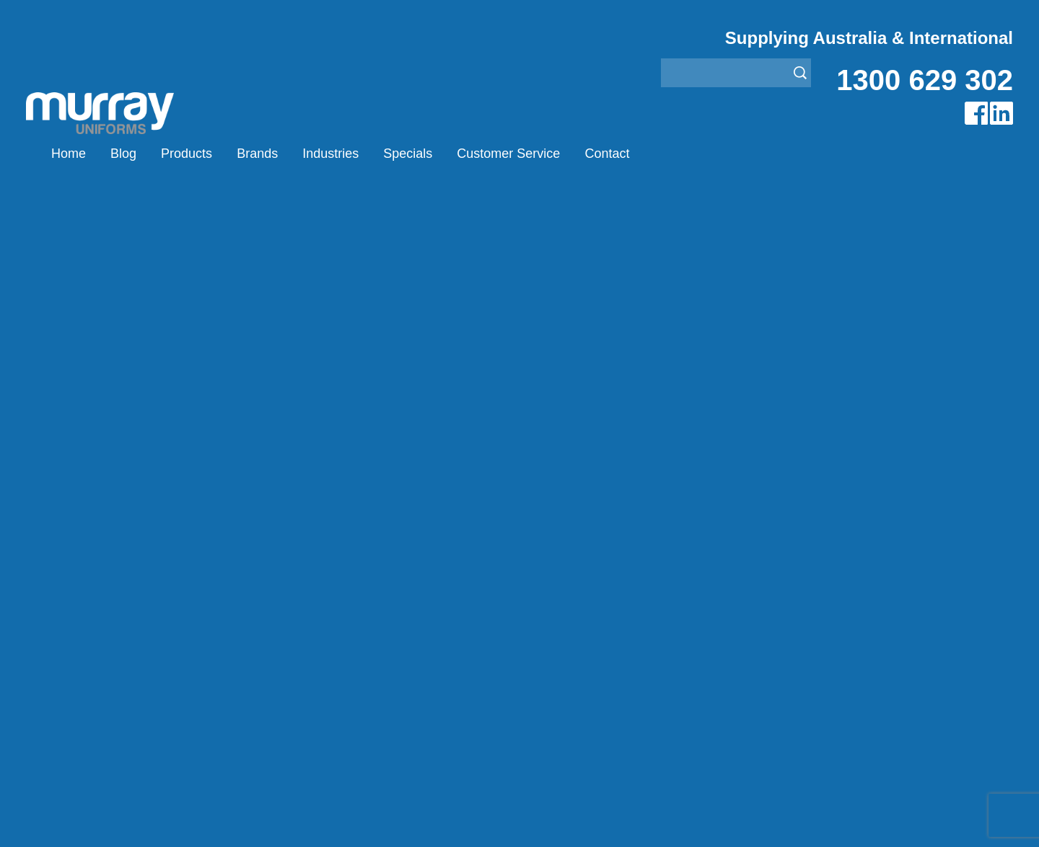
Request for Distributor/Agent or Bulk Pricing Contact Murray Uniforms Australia (519, 395)
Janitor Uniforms (561, 637)
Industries (330, 153)
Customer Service (508, 153)
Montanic (315, 619)
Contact (606, 153)
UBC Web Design (425, 819)
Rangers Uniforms (566, 655)
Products (186, 153)
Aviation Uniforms (565, 583)
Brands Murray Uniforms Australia (769, 215)
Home (68, 153)
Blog (123, 153)
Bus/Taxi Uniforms (566, 601)
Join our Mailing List (519, 465)
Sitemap (327, 819)
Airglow (311, 583)
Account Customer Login (128, 709)
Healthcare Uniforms (572, 619)
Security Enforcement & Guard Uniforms (622, 673)
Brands (257, 153)
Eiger (305, 601)
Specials (407, 153)
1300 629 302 (924, 80)
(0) (675, 153)
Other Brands (326, 637)
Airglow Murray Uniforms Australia (908, 215)
